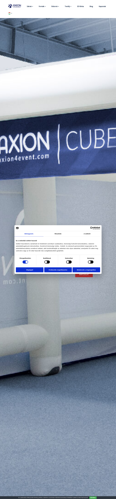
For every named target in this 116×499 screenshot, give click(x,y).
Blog (91, 6)
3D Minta (80, 6)
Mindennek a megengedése (86, 270)
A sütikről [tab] (87, 234)
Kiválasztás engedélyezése (58, 270)
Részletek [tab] (58, 234)
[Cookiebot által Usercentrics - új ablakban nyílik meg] (91, 228)
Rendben (92, 497)
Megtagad (29, 270)
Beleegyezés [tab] (28, 234)
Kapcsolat (102, 6)
